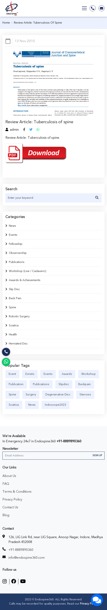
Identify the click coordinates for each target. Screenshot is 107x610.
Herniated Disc (16, 343)
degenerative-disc (57, 394)
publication (16, 384)
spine (12, 394)
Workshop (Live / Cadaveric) (25, 271)
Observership (16, 253)
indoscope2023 (55, 404)
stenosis (85, 394)
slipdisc (64, 384)
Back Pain (13, 298)
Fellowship (13, 244)
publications (41, 384)
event (12, 374)
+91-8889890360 (69, 441)
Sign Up (97, 455)
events (48, 374)
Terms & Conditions (16, 491)
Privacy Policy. (88, 603)
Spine (10, 307)
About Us (9, 476)
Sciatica (12, 325)
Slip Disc (12, 289)
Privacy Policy (12, 499)
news (32, 404)
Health (11, 334)
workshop (88, 374)
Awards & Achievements (22, 280)
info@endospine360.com (26, 557)
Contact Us (10, 507)
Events (11, 235)
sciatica (14, 404)
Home (6, 22)
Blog (5, 515)
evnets (29, 374)
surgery (31, 394)
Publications (14, 262)
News (10, 225)
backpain (84, 384)
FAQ (5, 484)
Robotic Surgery (17, 316)
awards (67, 374)
